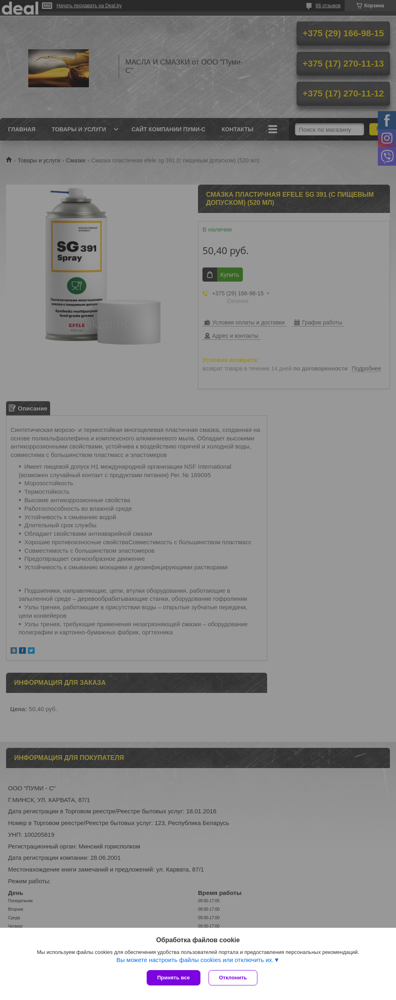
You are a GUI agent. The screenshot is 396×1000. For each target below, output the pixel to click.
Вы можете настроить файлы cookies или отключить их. (195, 959)
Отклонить (233, 978)
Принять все (173, 978)
